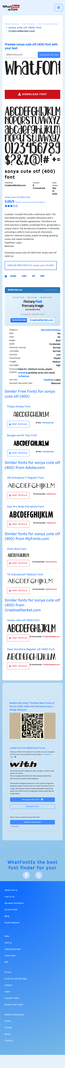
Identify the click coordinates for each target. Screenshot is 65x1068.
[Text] (21, 55)
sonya (13, 276)
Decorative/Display (50, 330)
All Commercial (48, 24)
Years (7, 992)
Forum (8, 972)
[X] (38, 875)
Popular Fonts (12, 998)
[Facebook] (26, 875)
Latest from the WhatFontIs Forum (27, 748)
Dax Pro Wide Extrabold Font (25, 506)
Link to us (9, 897)
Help (7, 936)
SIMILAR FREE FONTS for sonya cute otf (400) (30, 265)
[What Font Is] (11, 8)
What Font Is (11, 890)
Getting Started (13, 949)
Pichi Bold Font (16, 549)
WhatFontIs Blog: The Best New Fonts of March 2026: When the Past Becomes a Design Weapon (31, 706)
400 (42, 276)
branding (22, 373)
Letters (8, 985)
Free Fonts (10, 956)
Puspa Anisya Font (18, 406)
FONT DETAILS (18, 424)
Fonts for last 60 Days (16, 979)
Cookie (8, 1028)
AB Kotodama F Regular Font (25, 477)
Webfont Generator (32, 822)
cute (24, 276)
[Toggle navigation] (58, 7)
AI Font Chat (11, 910)
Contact (9, 1041)
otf (33, 276)
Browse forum (32, 807)
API (6, 962)
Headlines (48, 380)
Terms (8, 1021)
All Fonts (28, 24)
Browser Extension (14, 903)
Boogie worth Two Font (22, 435)
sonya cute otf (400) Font (23, 620)
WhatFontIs (12, 24)
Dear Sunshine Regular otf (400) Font (31, 649)
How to (8, 943)
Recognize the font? (32, 799)
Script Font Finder (14, 1005)
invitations (23, 376)
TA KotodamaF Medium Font (25, 574)
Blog (7, 916)
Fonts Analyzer (12, 923)
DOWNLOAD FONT (32, 94)
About (8, 1034)
